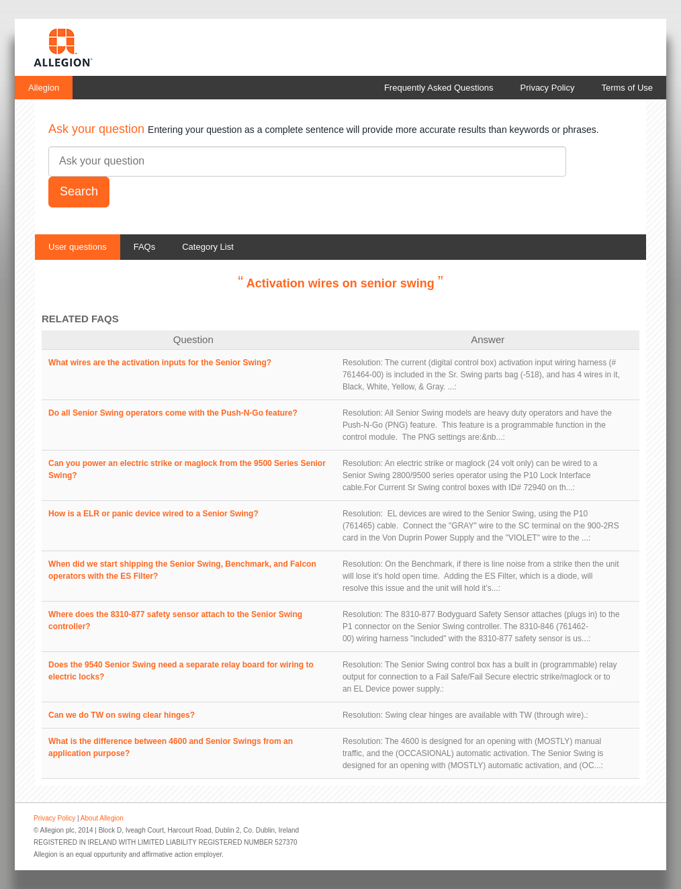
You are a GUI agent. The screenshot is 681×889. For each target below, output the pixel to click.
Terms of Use (627, 88)
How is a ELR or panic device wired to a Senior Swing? (153, 513)
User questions (77, 247)
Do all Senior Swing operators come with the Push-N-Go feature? (173, 413)
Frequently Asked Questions (439, 88)
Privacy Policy (547, 88)
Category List (208, 247)
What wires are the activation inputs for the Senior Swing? (159, 362)
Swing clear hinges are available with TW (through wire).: (486, 715)
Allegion (43, 88)
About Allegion (102, 818)
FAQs (145, 247)
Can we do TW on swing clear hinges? (121, 715)
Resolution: (363, 362)
